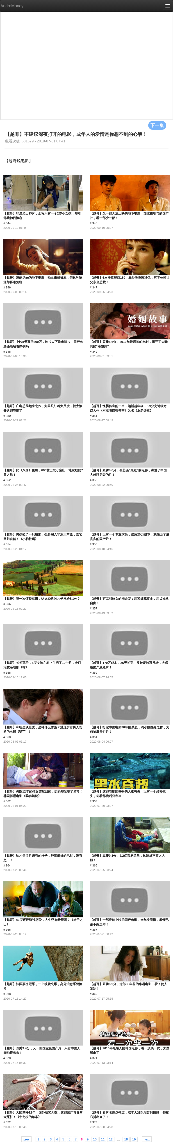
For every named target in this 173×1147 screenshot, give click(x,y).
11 (103, 1139)
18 (126, 1139)
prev (26, 1139)
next (147, 1139)
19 (134, 1139)
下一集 (157, 125)
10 (95, 1139)
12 (111, 1139)
